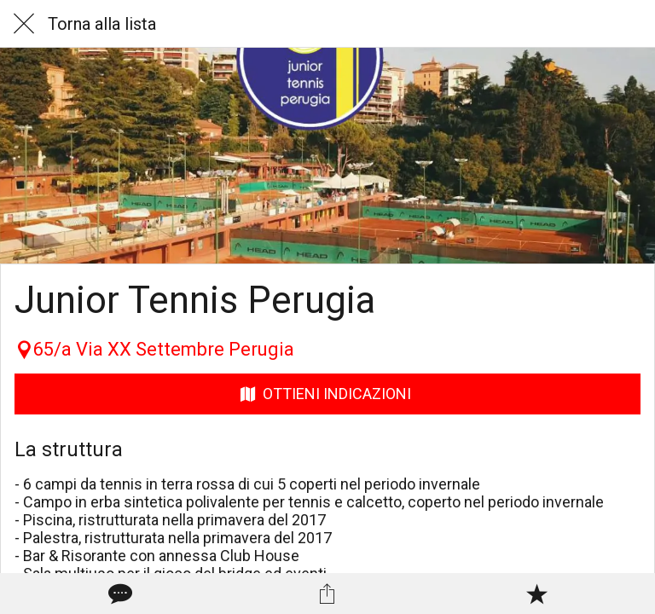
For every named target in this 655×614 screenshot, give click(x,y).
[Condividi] (327, 593)
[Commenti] (118, 593)
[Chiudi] (24, 24)
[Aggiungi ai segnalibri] (536, 593)
